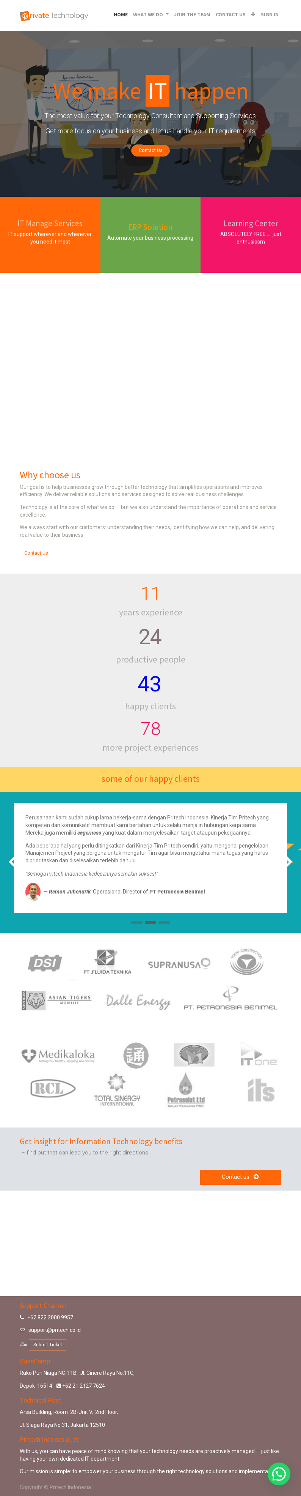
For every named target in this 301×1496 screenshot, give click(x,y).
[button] (253, 15)
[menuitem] (120, 15)
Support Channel (43, 1305)
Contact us (241, 1176)
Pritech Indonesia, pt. (50, 1439)
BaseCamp (35, 1361)
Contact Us (151, 150)
